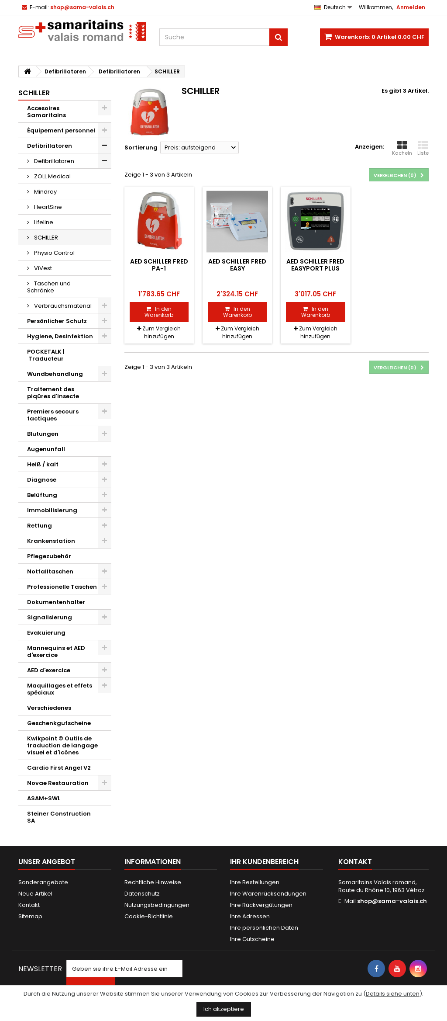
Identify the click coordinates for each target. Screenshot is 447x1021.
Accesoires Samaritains (46, 111)
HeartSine (47, 207)
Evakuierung (46, 633)
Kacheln (402, 148)
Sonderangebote (43, 882)
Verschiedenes (49, 708)
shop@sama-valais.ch (392, 901)
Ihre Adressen (250, 916)
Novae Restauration (58, 783)
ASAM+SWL (43, 798)
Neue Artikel (35, 893)
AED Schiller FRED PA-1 (159, 265)
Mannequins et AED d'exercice (56, 651)
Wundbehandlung (55, 374)
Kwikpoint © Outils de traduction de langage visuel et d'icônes (62, 745)
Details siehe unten (392, 994)
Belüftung (42, 495)
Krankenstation (51, 541)
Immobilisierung (52, 510)
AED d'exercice (48, 670)
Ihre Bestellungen (254, 882)
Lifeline (43, 222)
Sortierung (141, 147)
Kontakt (29, 905)
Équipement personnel (61, 130)
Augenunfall (46, 449)
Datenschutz (142, 893)
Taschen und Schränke (49, 287)
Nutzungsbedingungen (156, 905)
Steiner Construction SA (59, 817)
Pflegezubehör (49, 556)
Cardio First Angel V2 (59, 768)
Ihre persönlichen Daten (264, 928)
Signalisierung (49, 617)
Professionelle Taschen (62, 587)
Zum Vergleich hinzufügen (161, 332)
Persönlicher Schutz (57, 321)
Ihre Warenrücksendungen (268, 893)
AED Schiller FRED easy (237, 265)
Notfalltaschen (50, 571)
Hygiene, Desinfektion (60, 336)
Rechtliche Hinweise (152, 882)
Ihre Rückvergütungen (261, 905)
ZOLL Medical (52, 176)
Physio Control (54, 253)
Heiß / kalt (42, 464)
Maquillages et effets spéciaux (59, 689)
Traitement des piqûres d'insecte (53, 392)
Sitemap (30, 916)
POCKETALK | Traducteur (46, 355)
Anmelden (410, 7)
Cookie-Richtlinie (148, 916)
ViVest (42, 268)
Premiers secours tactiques (53, 415)
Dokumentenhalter (56, 602)
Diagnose (41, 480)
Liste (423, 148)
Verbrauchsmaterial (62, 306)
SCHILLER (45, 237)
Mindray (45, 192)
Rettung (39, 525)
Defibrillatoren (49, 146)
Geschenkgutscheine (59, 723)
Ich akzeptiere (223, 1009)
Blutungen (42, 434)
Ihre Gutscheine (252, 939)
